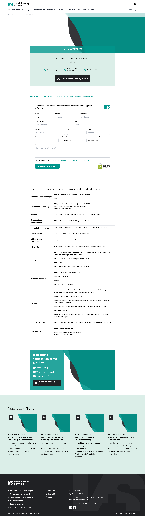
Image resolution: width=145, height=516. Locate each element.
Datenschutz (133, 513)
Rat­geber (82, 9)
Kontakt (51, 494)
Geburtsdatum (39, 137)
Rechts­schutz (39, 9)
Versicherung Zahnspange (20, 507)
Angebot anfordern (47, 166)
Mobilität (51, 9)
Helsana (18, 15)
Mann (47, 117)
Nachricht (38, 144)
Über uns (51, 490)
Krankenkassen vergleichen (21, 494)
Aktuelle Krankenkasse (68, 137)
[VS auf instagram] (70, 507)
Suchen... (131, 10)
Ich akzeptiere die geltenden (65, 160)
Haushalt (62, 9)
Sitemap (115, 513)
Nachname (83, 113)
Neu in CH (92, 9)
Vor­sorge (26, 9)
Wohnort (89, 129)
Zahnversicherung (17, 504)
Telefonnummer (40, 121)
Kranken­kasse (14, 9)
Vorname (57, 113)
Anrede (37, 113)
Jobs (50, 497)
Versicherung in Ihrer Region (21, 490)
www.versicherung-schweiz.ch (31, 513)
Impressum (123, 513)
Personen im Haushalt (93, 137)
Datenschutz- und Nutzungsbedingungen (76, 160)
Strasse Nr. (38, 129)
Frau (39, 117)
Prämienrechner (16, 500)
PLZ (68, 129)
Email (75, 121)
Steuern (71, 9)
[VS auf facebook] (74, 507)
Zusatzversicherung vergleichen (23, 497)
